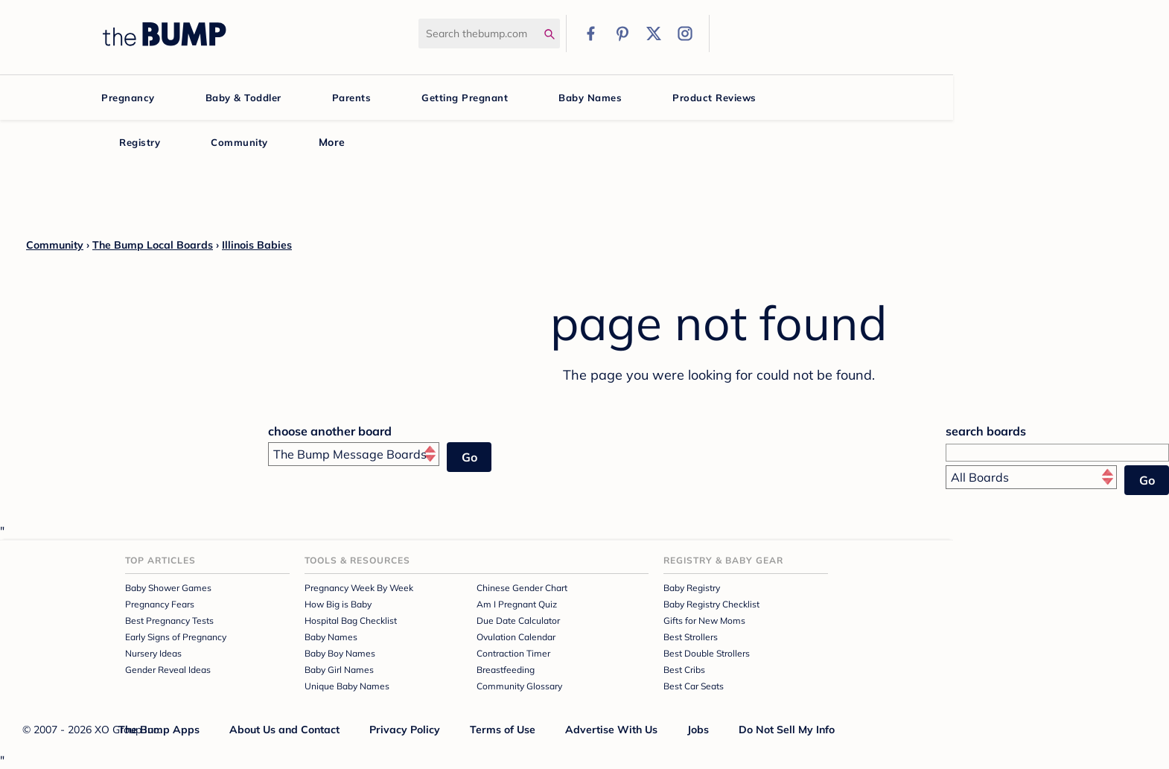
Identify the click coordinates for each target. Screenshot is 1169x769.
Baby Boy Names (340, 653)
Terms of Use (502, 729)
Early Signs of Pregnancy (175, 636)
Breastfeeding (506, 669)
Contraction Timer (513, 653)
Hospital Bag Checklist (351, 620)
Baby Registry (691, 587)
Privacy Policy (404, 729)
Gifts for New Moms (704, 620)
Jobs (698, 729)
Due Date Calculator (518, 620)
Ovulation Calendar (516, 636)
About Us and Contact (284, 729)
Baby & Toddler (243, 97)
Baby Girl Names (339, 669)
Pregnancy (128, 97)
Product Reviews (714, 97)
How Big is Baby (338, 604)
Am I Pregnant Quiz (517, 604)
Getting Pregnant (464, 97)
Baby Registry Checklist (711, 604)
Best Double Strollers (706, 653)
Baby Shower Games (168, 587)
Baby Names (590, 97)
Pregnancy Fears (159, 604)
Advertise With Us (611, 729)
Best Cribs (684, 669)
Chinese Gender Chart (522, 587)
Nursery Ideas (153, 653)
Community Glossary (519, 686)
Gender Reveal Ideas (168, 669)
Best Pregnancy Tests (169, 620)
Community (239, 142)
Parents (352, 97)
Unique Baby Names (347, 686)
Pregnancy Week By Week (359, 587)
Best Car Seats (693, 686)
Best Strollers (690, 636)
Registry (139, 142)
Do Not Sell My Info (787, 729)
